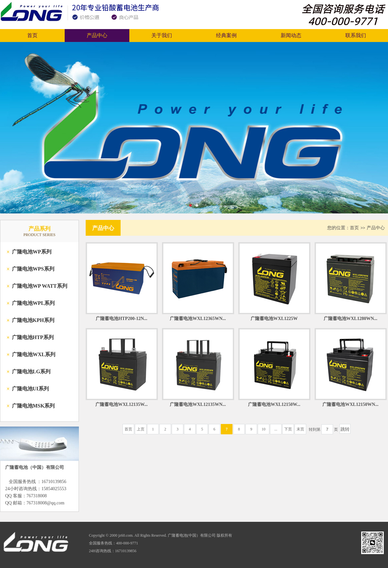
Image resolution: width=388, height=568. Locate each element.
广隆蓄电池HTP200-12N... (121, 318)
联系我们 (355, 35)
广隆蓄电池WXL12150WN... (350, 404)
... (276, 429)
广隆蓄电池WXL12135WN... (198, 404)
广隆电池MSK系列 (33, 405)
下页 (288, 429)
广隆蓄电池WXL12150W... (274, 404)
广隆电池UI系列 (30, 388)
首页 (32, 35)
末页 (300, 429)
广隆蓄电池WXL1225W (274, 318)
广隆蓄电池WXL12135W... (121, 404)
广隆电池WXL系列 (33, 354)
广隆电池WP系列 (31, 251)
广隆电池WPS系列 (33, 269)
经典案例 (226, 35)
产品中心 (97, 35)
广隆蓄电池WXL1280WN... (350, 318)
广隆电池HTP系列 (33, 337)
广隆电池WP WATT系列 (39, 286)
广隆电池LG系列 (31, 371)
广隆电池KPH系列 (33, 320)
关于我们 (161, 35)
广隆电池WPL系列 (33, 303)
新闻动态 (291, 35)
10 (263, 429)
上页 (141, 429)
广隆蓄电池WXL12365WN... (198, 318)
